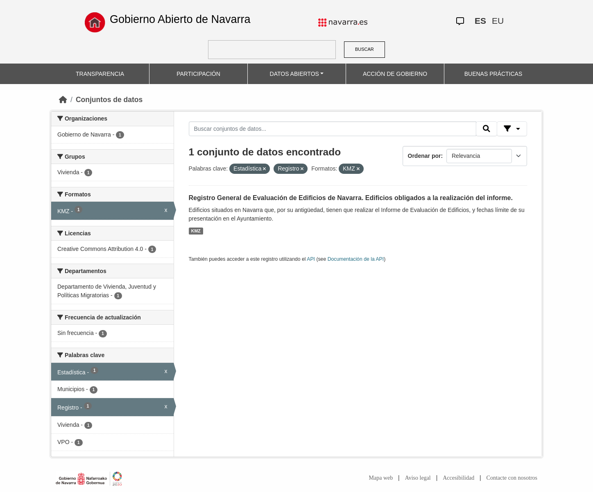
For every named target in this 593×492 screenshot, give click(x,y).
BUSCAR (364, 49)
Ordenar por (424, 156)
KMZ (196, 230)
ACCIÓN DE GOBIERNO (395, 74)
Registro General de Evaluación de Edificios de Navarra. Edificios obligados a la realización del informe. (351, 197)
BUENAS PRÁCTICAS (493, 74)
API (311, 259)
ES (480, 20)
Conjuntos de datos (109, 100)
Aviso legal (418, 478)
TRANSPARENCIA (100, 74)
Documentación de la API (356, 259)
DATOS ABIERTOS (294, 74)
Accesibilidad (458, 478)
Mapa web (381, 478)
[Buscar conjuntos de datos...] (332, 128)
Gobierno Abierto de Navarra (180, 19)
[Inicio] (63, 100)
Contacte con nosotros (512, 478)
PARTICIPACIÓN (198, 74)
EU (498, 20)
